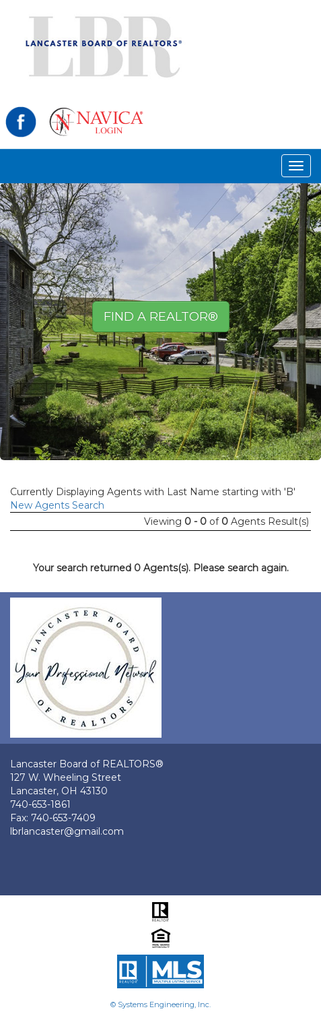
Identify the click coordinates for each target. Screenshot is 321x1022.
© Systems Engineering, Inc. (160, 1004)
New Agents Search (57, 505)
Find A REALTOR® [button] (161, 316)
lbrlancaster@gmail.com (67, 831)
